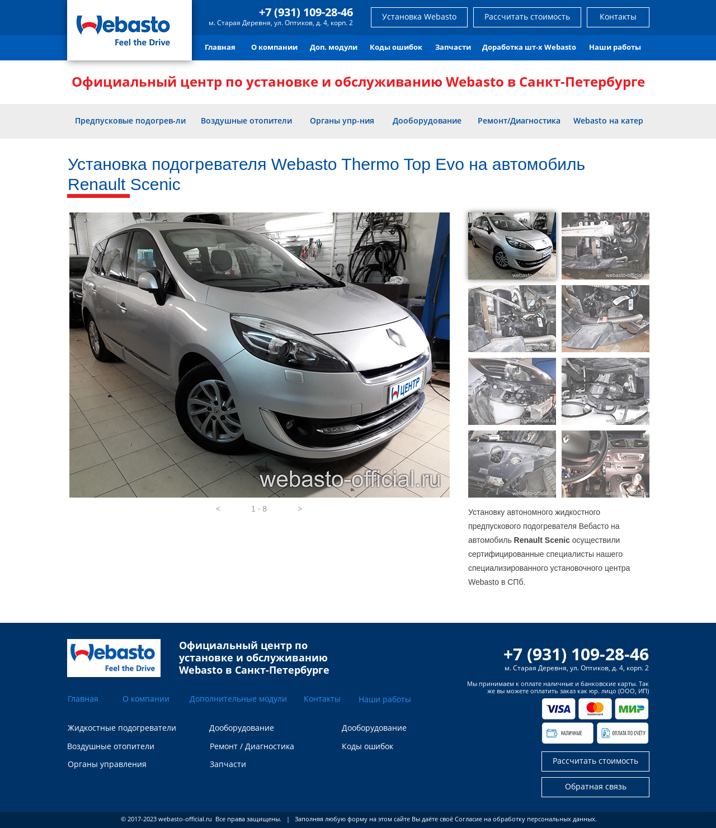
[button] (218, 509)
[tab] (512, 246)
